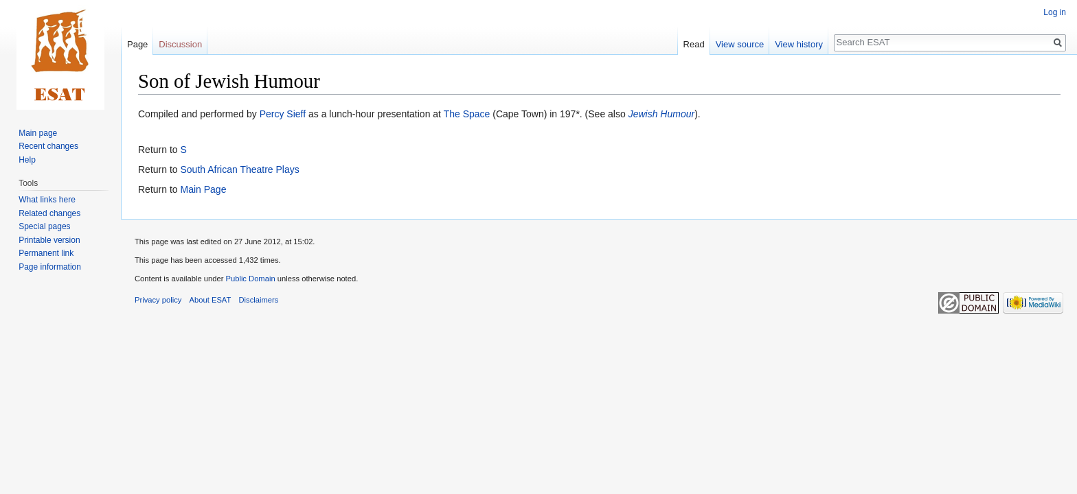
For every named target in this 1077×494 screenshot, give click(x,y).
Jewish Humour (661, 113)
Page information (50, 267)
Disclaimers (259, 300)
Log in (1054, 12)
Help (27, 160)
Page (137, 44)
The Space (467, 113)
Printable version (49, 240)
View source (740, 44)
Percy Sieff (283, 113)
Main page (38, 133)
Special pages (44, 226)
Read (694, 44)
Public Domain (250, 278)
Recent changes (48, 146)
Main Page (203, 189)
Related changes (49, 213)
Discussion (180, 44)
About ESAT (210, 300)
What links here (47, 199)
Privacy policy (158, 300)
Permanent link (46, 253)
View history (799, 44)
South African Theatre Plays (239, 169)
